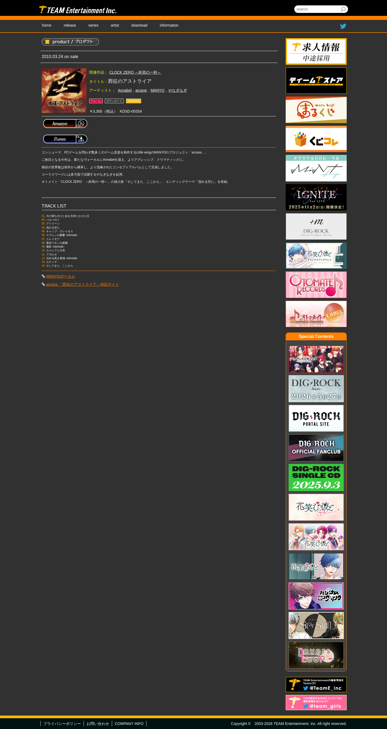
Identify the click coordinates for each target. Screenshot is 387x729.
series (93, 25)
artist (115, 25)
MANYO (157, 90)
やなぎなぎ (177, 90)
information (169, 25)
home (46, 25)
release (70, 25)
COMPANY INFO (129, 723)
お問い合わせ (98, 723)
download (139, 25)
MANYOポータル (60, 276)
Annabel (124, 90)
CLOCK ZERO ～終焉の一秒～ (135, 72)
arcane (141, 90)
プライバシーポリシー (62, 723)
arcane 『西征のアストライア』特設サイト (82, 284)
